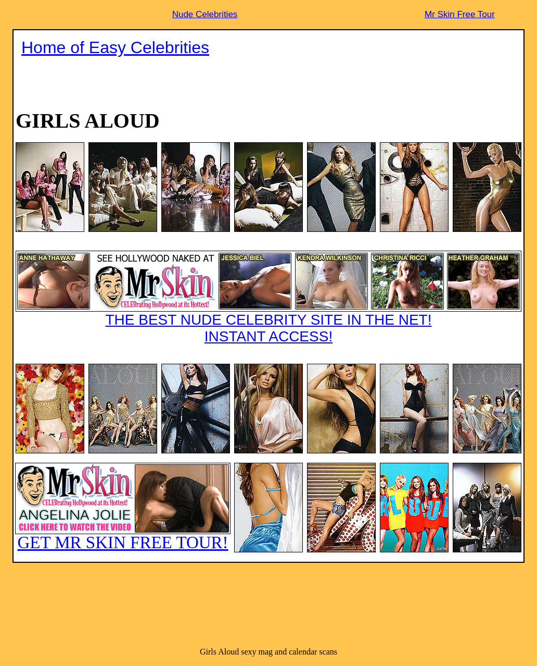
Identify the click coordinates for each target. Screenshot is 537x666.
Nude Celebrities (205, 14)
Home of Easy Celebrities (115, 47)
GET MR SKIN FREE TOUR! (123, 507)
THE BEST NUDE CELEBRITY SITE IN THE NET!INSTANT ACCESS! (268, 297)
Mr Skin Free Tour (460, 14)
